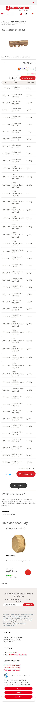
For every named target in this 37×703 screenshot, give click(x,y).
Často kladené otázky (12, 668)
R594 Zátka (11, 556)
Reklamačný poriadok (12, 670)
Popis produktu (18, 486)
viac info (14, 78)
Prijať (18, 689)
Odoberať (28, 605)
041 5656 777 (12, 652)
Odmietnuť (18, 697)
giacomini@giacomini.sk (18, 655)
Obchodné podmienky (12, 665)
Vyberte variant (27, 78)
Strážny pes (31, 73)
